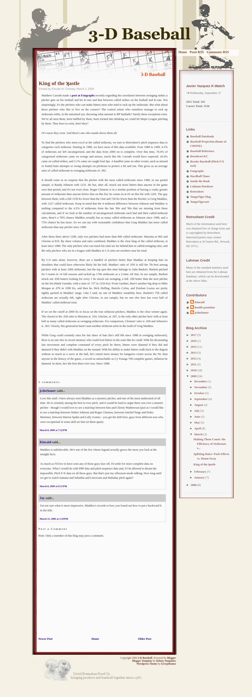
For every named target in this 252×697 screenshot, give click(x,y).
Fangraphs (197, 171)
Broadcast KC (199, 156)
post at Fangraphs (83, 95)
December (200, 381)
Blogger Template (142, 660)
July (197, 410)
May (197, 422)
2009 (194, 376)
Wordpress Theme (147, 663)
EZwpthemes (168, 663)
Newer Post (45, 638)
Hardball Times (200, 176)
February (200, 471)
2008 (194, 485)
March (198, 434)
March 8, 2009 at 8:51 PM (53, 486)
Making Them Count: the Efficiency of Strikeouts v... (209, 444)
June (197, 416)
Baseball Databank (202, 136)
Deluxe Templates (166, 660)
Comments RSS (218, 52)
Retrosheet (197, 191)
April (198, 428)
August (199, 405)
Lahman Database (201, 186)
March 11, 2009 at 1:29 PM (54, 518)
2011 (194, 364)
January (199, 477)
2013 (194, 352)
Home (183, 52)
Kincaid (45, 442)
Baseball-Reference (202, 151)
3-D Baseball (153, 74)
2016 (194, 341)
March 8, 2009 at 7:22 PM (53, 430)
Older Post (144, 638)
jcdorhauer (48, 391)
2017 (194, 335)
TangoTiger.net (199, 201)
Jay (42, 498)
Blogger (171, 658)
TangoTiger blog (200, 196)
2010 (194, 370)
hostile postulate (205, 307)
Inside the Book (200, 181)
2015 (194, 346)
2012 (194, 358)
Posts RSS (197, 52)
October (199, 393)
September (201, 399)
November (201, 387)
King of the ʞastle (59, 83)
